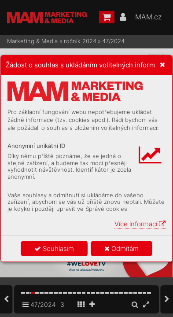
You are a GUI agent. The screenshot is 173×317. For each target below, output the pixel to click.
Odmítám (121, 248)
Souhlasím (54, 248)
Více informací (140, 224)
